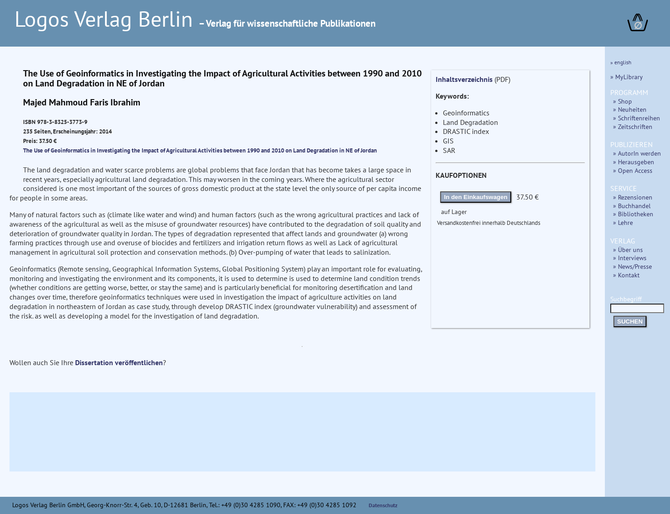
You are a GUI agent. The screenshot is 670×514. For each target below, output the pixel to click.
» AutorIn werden (637, 153)
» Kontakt (626, 275)
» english (621, 62)
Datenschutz (383, 505)
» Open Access (632, 170)
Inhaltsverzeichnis (464, 79)
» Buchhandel (632, 205)
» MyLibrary (626, 76)
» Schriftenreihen (636, 118)
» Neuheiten (629, 109)
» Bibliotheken (633, 213)
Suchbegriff (637, 303)
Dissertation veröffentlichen (119, 362)
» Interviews (629, 257)
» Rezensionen (632, 197)
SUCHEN (629, 321)
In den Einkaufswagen (476, 197)
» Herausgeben (633, 161)
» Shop (622, 101)
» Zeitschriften (632, 126)
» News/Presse (632, 266)
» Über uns (628, 249)
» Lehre (623, 222)
